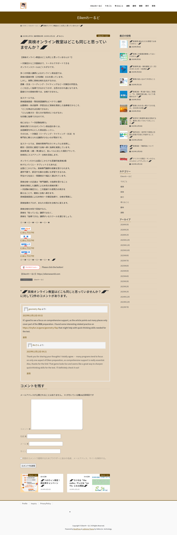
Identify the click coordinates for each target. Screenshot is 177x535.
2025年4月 (124, 276)
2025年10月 (125, 250)
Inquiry (34, 503)
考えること (124, 202)
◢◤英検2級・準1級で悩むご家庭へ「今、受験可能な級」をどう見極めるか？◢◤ (142, 94)
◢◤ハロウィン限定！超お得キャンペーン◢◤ (50, 483)
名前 (23, 436)
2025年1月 (124, 291)
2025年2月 (124, 286)
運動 (122, 212)
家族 (122, 192)
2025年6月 (124, 265)
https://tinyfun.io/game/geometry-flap (40, 327)
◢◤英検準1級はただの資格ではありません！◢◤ (142, 42)
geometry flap (35, 308)
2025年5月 (124, 271)
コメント (25, 428)
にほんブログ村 (27, 232)
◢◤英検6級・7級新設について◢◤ (141, 147)
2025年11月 (125, 245)
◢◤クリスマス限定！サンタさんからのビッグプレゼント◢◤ (142, 159)
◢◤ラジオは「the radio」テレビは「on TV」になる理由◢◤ (79, 483)
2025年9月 (124, 255)
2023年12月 (125, 302)
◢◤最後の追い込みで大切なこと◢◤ (142, 80)
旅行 (122, 197)
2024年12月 (125, 297)
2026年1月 (124, 235)
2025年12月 (125, 240)
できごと (123, 181)
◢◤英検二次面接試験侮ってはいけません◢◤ (142, 55)
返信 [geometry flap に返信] (25, 337)
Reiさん (35, 345)
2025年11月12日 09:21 (37, 351)
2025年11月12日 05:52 (33, 315)
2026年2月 (124, 229)
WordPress (77, 529)
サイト (23, 451)
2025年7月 (124, 260)
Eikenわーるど (103, 36)
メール (24, 443)
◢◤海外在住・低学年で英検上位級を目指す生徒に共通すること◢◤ (142, 134)
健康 (122, 186)
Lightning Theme (88, 529)
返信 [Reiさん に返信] (29, 373)
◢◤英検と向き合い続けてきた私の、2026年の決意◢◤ (142, 106)
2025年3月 (124, 281)
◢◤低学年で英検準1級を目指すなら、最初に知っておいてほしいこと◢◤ (142, 120)
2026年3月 (124, 224)
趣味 (122, 207)
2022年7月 (124, 307)
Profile (24, 503)
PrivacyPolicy (45, 503)
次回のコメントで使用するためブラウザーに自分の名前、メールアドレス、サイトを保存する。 (64, 458)
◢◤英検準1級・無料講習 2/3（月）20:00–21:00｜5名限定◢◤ (143, 67)
